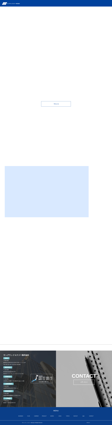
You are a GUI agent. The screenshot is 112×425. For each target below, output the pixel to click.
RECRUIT (92, 3)
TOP (40, 3)
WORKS (74, 3)
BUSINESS (45, 3)
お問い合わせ (84, 382)
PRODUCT (67, 3)
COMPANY (60, 3)
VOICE (80, 3)
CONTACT (107, 3)
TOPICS (86, 3)
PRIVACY (88, 422)
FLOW (53, 3)
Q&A (99, 3)
